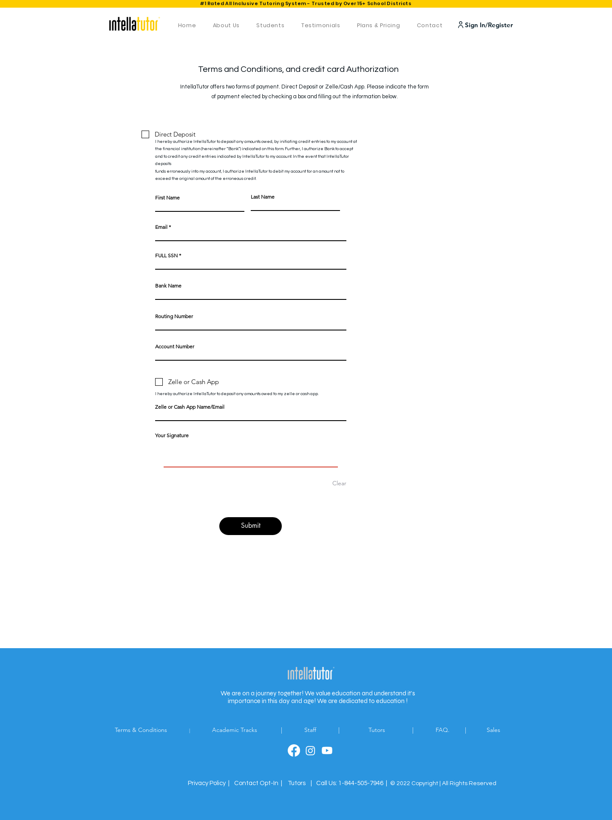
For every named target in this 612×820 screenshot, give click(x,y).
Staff (311, 730)
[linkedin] (327, 750)
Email (161, 227)
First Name (167, 197)
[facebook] (294, 750)
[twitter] (310, 750)
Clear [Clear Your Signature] (339, 483)
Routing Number (174, 316)
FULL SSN (166, 255)
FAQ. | (460, 730)
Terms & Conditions (152, 730)
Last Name (263, 196)
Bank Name (168, 285)
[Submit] (250, 526)
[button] (258, 783)
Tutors (386, 730)
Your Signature (172, 435)
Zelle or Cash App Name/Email (189, 407)
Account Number (174, 346)
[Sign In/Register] (487, 25)
